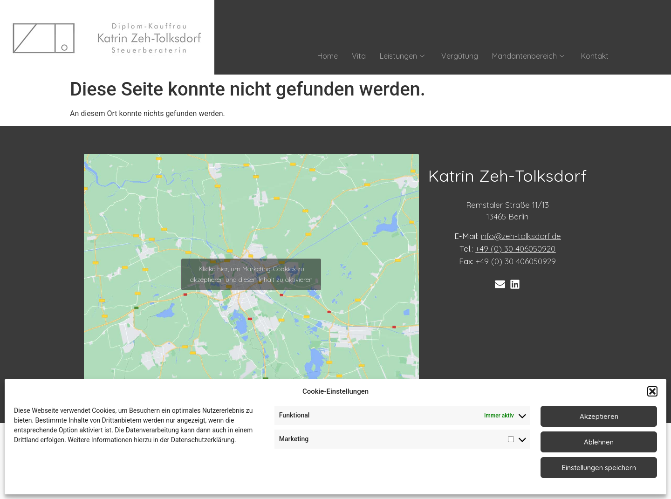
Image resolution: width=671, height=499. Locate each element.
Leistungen (402, 56)
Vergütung (459, 56)
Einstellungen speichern (599, 467)
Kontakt (595, 56)
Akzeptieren (599, 416)
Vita (359, 56)
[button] (652, 391)
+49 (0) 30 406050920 (515, 248)
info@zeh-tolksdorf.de (521, 236)
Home (327, 56)
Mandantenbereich (528, 56)
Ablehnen (599, 441)
